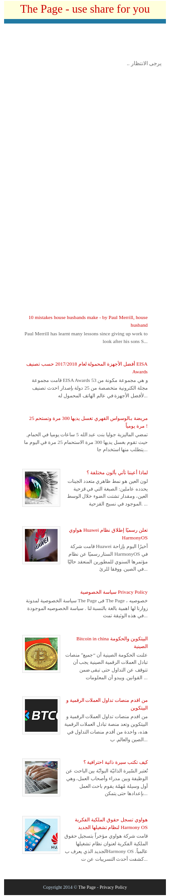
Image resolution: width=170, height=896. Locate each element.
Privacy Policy (113, 887)
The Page (87, 887)
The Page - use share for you (85, 9)
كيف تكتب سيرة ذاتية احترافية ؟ (115, 762)
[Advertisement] (87, 44)
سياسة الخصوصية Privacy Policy (113, 592)
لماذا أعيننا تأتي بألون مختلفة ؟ (117, 472)
